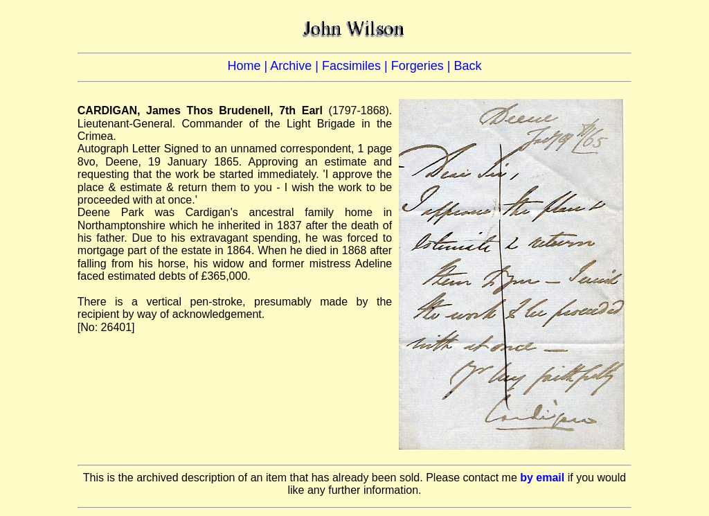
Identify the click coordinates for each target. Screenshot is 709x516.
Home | (249, 66)
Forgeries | (422, 66)
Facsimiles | (356, 66)
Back (467, 66)
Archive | (296, 66)
